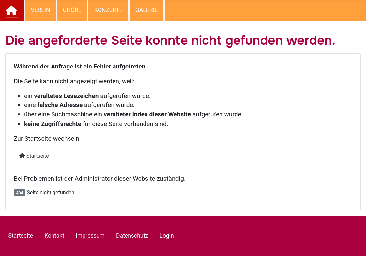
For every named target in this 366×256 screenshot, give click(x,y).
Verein (40, 10)
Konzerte (108, 10)
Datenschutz (132, 236)
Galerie (146, 10)
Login (167, 236)
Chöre (72, 10)
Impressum (90, 236)
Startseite (12, 10)
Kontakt (54, 236)
